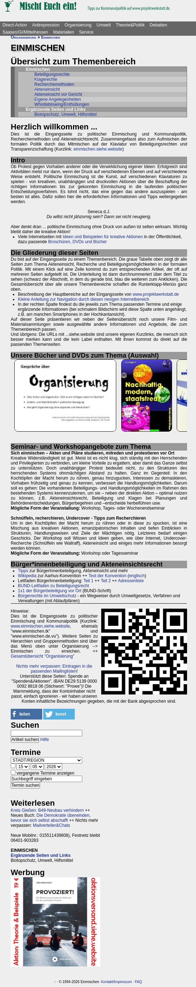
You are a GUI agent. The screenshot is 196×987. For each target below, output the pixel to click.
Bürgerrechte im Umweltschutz (47, 595)
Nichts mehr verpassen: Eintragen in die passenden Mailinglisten (54, 669)
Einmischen (50, 37)
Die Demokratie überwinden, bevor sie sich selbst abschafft (50, 818)
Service (86, 32)
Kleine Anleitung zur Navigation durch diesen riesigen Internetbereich (83, 299)
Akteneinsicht (47, 89)
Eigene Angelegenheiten (57, 99)
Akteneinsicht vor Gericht (58, 94)
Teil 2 (106, 580)
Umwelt (104, 25)
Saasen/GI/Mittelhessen (25, 32)
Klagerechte (45, 79)
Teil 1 (88, 580)
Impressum (123, 982)
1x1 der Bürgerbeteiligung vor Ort (49, 590)
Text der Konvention (107, 575)
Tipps (23, 570)
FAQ (138, 982)
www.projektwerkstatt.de (156, 294)
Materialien (63, 32)
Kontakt (107, 982)
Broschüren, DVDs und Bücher (77, 241)
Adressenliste (131, 580)
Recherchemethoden (54, 84)
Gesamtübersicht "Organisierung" (42, 656)
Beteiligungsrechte (52, 74)
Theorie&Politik (130, 25)
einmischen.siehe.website (97, 149)
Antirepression (46, 25)
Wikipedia (27, 575)
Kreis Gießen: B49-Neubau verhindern (47, 810)
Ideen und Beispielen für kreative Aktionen (103, 236)
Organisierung (77, 25)
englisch (137, 575)
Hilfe (44, 739)
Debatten (158, 25)
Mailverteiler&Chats (51, 825)
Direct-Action (15, 25)
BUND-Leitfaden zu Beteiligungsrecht (53, 585)
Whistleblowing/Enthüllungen (61, 104)
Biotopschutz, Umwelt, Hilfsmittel (65, 114)
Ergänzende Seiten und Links (40, 855)
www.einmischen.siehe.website (40, 626)
